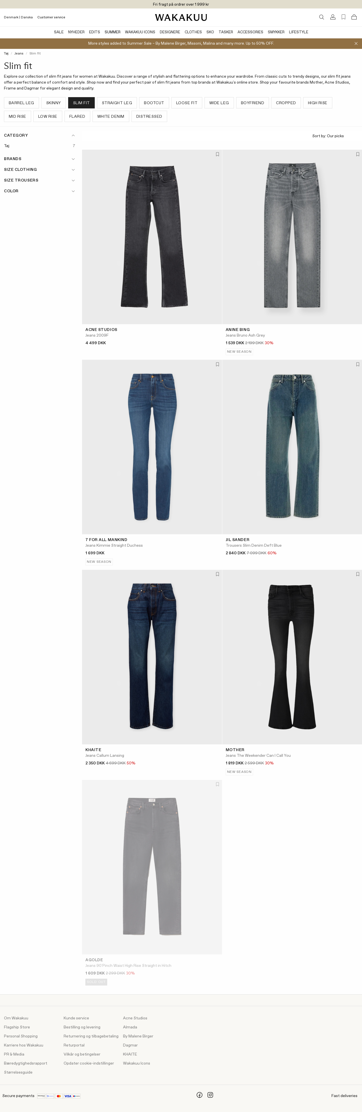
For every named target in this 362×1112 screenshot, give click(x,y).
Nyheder (76, 32)
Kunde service (76, 1018)
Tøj (6, 53)
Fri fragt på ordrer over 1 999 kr (181, 4)
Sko (210, 32)
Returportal (74, 1045)
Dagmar (130, 1045)
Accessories (250, 32)
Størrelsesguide (18, 1072)
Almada (130, 1027)
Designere (170, 32)
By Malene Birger (138, 1036)
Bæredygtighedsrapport (25, 1063)
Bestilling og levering (82, 1027)
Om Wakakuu (16, 1018)
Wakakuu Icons (140, 32)
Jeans (18, 53)
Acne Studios (135, 1018)
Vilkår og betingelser (82, 1054)
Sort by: (334, 136)
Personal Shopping (21, 1036)
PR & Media (14, 1054)
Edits (94, 32)
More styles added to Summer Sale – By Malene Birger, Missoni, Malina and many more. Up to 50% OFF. (181, 43)
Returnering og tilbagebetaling (91, 1036)
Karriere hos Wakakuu (23, 1045)
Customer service (51, 17)
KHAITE (130, 1054)
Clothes (193, 32)
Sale (59, 32)
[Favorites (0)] (343, 17)
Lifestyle (298, 32)
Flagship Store (17, 1027)
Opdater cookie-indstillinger (89, 1063)
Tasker (226, 32)
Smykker (276, 32)
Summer (112, 32)
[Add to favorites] (217, 155)
